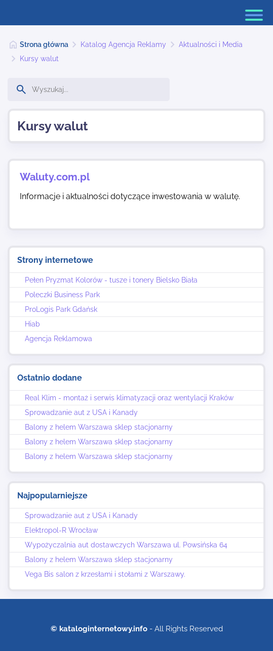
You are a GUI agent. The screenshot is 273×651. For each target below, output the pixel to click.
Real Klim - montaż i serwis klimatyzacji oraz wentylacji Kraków (129, 398)
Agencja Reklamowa (58, 339)
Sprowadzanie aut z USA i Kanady (81, 412)
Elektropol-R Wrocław (61, 530)
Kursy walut (39, 59)
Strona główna (44, 44)
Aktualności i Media (211, 44)
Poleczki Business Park (62, 295)
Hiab (32, 324)
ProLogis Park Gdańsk (61, 309)
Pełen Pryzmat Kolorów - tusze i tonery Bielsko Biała (111, 280)
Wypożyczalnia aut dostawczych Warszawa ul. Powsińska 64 (126, 545)
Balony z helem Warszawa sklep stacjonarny (99, 427)
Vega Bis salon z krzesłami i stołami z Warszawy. (105, 574)
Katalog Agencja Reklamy (123, 44)
